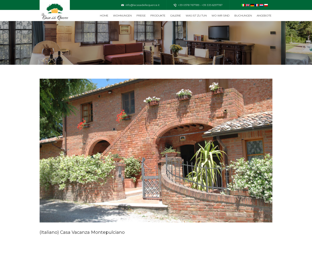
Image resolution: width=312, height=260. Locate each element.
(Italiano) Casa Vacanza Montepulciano (82, 232)
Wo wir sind (221, 15)
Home (104, 15)
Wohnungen (122, 15)
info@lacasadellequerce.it (140, 5)
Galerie (175, 15)
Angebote (264, 15)
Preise (141, 15)
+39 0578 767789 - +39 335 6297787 (198, 5)
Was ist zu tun (196, 15)
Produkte (157, 15)
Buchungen (243, 15)
